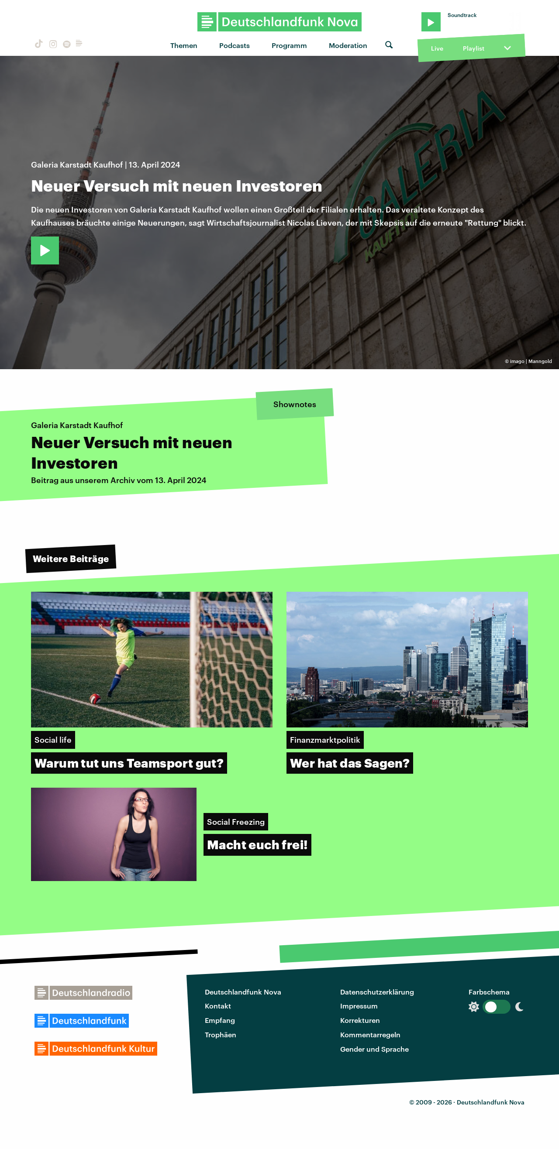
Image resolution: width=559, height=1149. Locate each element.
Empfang (220, 1020)
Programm (289, 45)
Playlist (473, 48)
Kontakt (218, 1006)
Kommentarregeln (370, 1034)
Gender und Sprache (374, 1049)
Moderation (348, 45)
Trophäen (220, 1034)
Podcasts (234, 45)
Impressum (359, 1006)
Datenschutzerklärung (377, 992)
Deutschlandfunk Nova (243, 992)
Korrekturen (360, 1020)
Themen (183, 45)
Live (437, 48)
